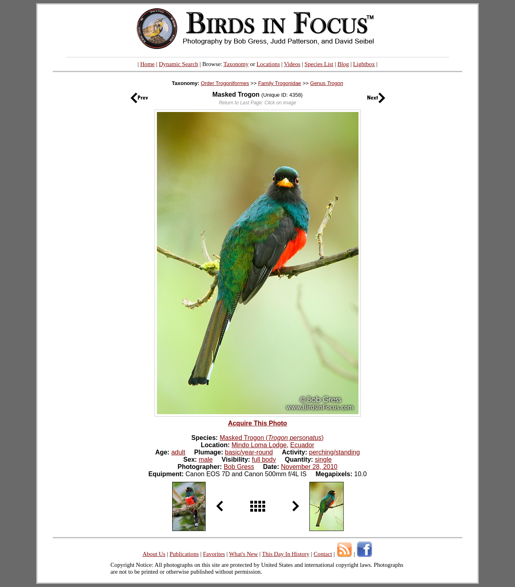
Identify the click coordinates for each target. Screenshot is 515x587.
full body (264, 459)
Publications (184, 554)
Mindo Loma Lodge (258, 445)
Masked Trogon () (272, 437)
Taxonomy (236, 64)
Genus (326, 83)
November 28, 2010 (309, 466)
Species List (319, 64)
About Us (153, 554)
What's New (243, 554)
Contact (322, 554)
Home (147, 64)
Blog (343, 64)
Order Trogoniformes (225, 83)
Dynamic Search (178, 64)
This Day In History (285, 554)
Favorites (214, 554)
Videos (292, 64)
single (323, 459)
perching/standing (334, 452)
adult (178, 452)
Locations (268, 64)
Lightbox (364, 64)
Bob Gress (239, 466)
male (206, 459)
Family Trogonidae (279, 83)
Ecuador (302, 445)
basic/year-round (249, 452)
